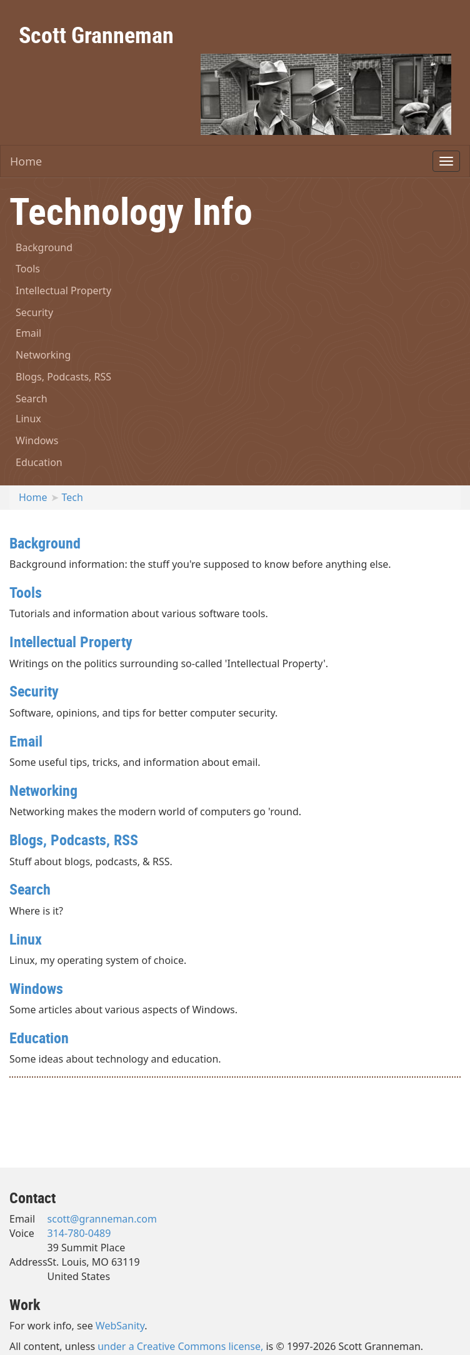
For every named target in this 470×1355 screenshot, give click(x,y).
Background (44, 247)
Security (34, 312)
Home (26, 161)
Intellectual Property (63, 290)
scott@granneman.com (102, 1219)
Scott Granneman (96, 34)
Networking (43, 355)
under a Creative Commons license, (180, 1346)
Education (39, 462)
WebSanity (120, 1326)
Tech (72, 497)
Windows (37, 440)
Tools (28, 268)
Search (32, 398)
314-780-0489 (79, 1233)
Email (28, 333)
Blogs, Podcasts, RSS (63, 377)
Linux (28, 418)
